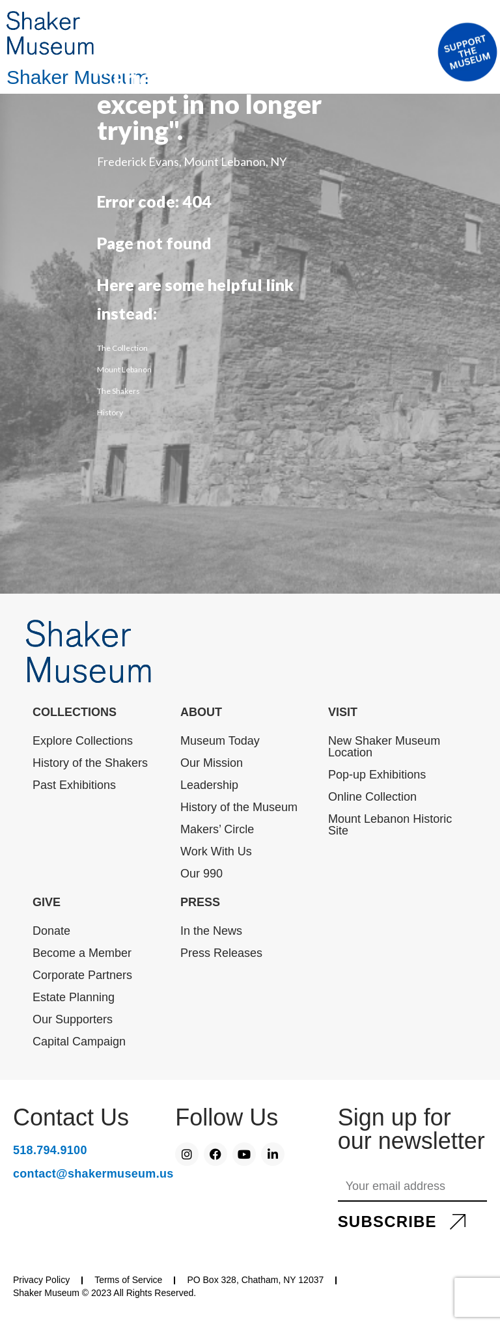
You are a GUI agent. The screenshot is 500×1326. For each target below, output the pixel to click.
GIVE (47, 902)
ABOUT (201, 712)
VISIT (342, 712)
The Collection (122, 348)
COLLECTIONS (75, 712)
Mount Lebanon (124, 369)
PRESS (200, 902)
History (110, 412)
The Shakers (118, 391)
